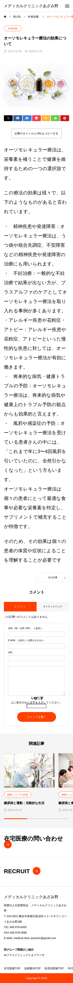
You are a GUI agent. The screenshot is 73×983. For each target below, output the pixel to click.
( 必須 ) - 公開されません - (26, 640)
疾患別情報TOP (54, 968)
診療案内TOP (32, 968)
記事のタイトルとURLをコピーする (36, 133)
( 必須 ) (24, 628)
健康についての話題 (17, 794)
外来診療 (12, 28)
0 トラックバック (53, 606)
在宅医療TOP (12, 968)
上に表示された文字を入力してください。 (36, 702)
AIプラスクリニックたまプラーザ (24, 955)
